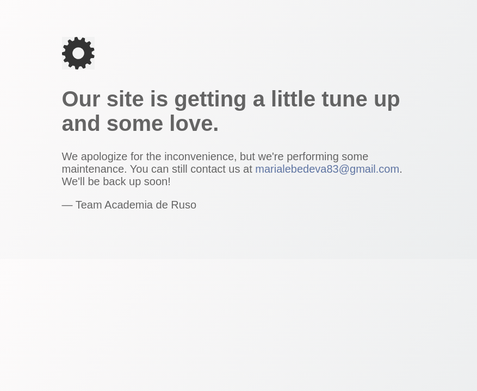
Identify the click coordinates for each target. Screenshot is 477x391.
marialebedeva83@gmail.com (327, 169)
